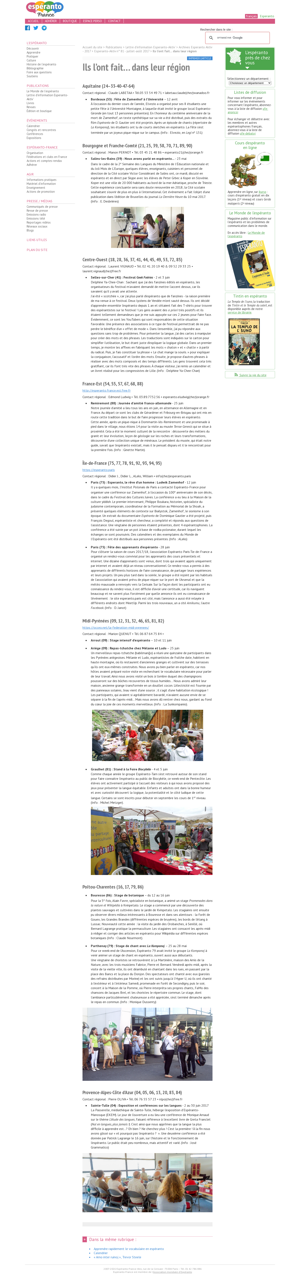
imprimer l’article (200, 58)
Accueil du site (92, 47)
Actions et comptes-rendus (44, 161)
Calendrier (33, 126)
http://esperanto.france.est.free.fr (106, 390)
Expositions (34, 138)
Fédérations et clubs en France (47, 157)
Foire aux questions (39, 72)
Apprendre (33, 52)
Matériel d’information (41, 184)
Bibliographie (35, 68)
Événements (37, 120)
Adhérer (32, 165)
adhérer (51, 21)
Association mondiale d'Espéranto (172, 1272)
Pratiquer (32, 56)
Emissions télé (36, 218)
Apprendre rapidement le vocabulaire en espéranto (129, 1249)
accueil (33, 21)
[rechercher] (237, 37)
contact (114, 21)
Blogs (30, 230)
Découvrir (33, 48)
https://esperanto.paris (98, 470)
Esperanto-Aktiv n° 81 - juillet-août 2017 (121, 51)
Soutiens (32, 76)
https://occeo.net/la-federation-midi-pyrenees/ (115, 627)
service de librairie (239, 312)
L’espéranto (37, 43)
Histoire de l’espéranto (41, 64)
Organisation (35, 153)
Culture (31, 60)
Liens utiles (37, 240)
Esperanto (267, 16)
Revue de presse (37, 210)
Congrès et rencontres (41, 130)
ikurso (262, 192)
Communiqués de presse (42, 207)
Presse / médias (39, 201)
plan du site (37, 250)
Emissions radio (36, 214)
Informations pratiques (41, 180)
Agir (30, 174)
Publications (38, 86)
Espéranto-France (42, 147)
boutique (70, 21)
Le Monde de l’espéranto (43, 91)
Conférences (35, 134)
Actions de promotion (41, 192)
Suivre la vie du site (250, 375)
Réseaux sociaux (37, 226)
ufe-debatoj (248, 133)
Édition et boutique (39, 111)
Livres (30, 103)
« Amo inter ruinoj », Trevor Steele (117, 1257)
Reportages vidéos (39, 222)
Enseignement (36, 188)
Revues (31, 107)
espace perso (92, 21)
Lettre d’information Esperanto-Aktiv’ (47, 97)
